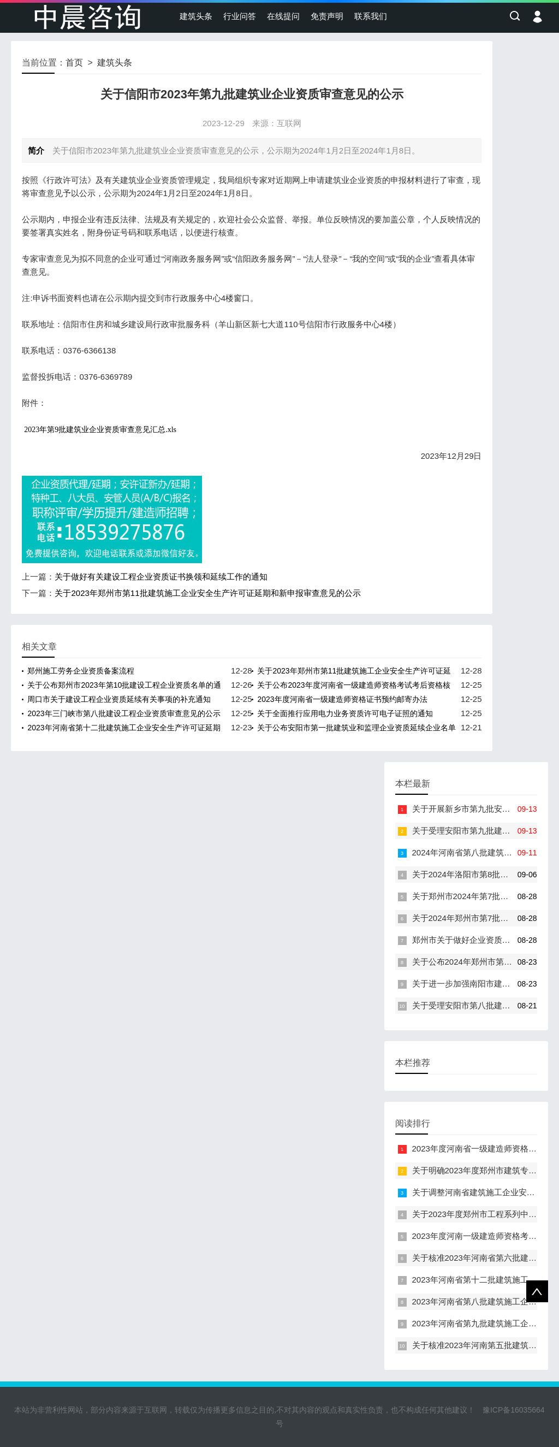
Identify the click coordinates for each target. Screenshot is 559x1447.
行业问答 (239, 16)
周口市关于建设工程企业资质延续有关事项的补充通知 (119, 699)
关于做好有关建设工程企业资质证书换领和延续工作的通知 (161, 576)
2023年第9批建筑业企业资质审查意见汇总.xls (100, 430)
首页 (74, 62)
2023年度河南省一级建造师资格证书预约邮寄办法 (342, 699)
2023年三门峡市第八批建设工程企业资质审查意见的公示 (123, 713)
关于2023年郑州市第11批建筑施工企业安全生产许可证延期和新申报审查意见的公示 (207, 593)
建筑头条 (196, 16)
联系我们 (370, 16)
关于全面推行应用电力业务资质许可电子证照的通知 (345, 713)
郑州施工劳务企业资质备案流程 (80, 670)
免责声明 (327, 16)
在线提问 (283, 16)
